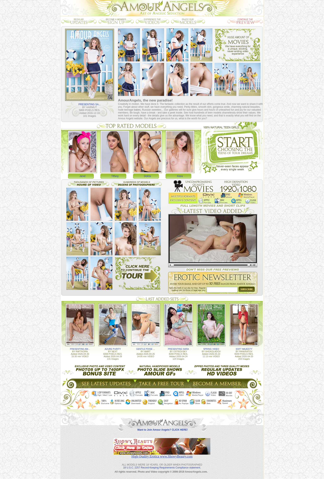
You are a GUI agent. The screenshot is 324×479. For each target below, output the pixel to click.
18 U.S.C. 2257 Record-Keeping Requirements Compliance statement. (162, 467)
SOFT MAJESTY (244, 349)
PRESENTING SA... (90, 104)
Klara (180, 176)
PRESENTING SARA (178, 349)
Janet (83, 176)
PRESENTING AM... (80, 349)
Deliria (147, 176)
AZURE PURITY (113, 349)
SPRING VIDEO (211, 349)
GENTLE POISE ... (145, 349)
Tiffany (115, 176)
